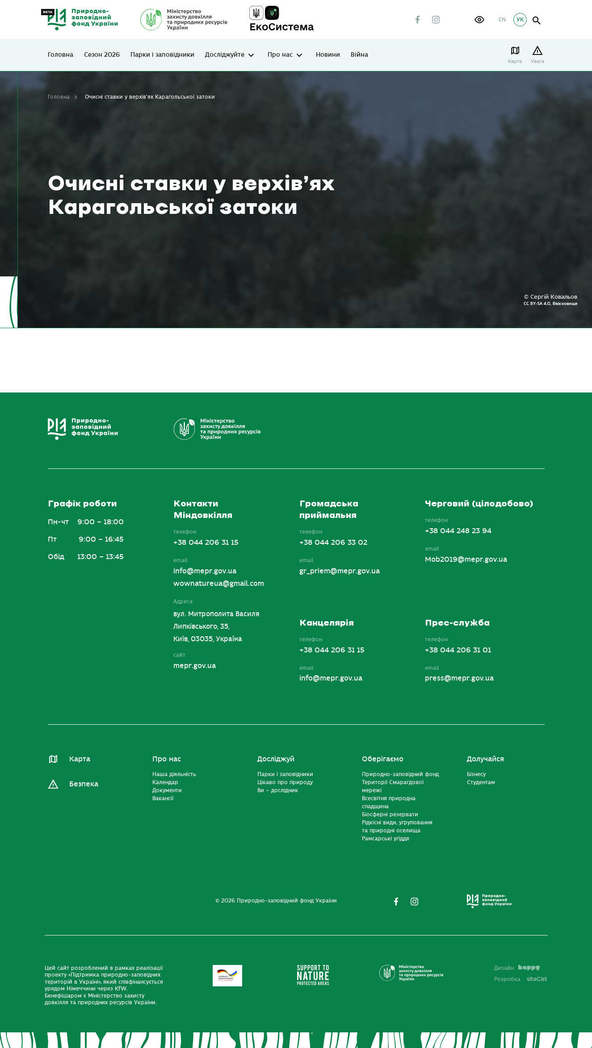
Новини (328, 54)
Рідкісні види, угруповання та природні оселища (397, 826)
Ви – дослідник (277, 790)
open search (536, 20)
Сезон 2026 (102, 54)
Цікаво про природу (285, 782)
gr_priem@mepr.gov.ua (339, 571)
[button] (479, 19)
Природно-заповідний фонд (400, 774)
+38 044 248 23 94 (458, 531)
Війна (359, 54)
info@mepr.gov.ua (204, 571)
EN (502, 20)
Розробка (520, 979)
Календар (165, 782)
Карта (515, 61)
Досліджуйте (224, 54)
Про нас (280, 54)
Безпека (83, 784)
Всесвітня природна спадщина (389, 802)
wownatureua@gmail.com (218, 584)
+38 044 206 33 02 (333, 543)
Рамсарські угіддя (385, 838)
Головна (60, 54)
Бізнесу (476, 774)
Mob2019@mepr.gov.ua (466, 559)
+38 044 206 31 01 (458, 650)
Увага (538, 61)
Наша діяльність (174, 774)
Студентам (481, 782)
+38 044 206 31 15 (206, 543)
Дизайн (517, 968)
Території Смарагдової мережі (393, 786)
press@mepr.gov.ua (459, 678)
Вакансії (162, 798)
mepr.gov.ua (194, 666)
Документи (167, 790)
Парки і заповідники (162, 54)
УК (520, 20)
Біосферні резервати (390, 814)
